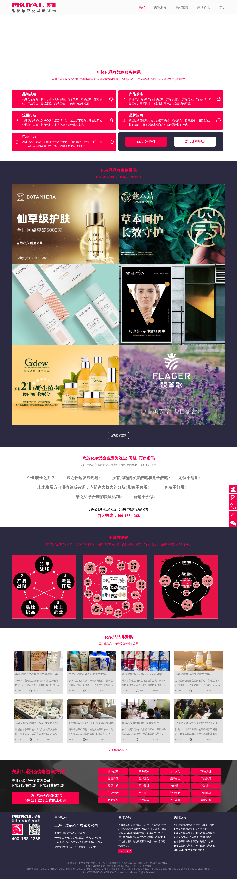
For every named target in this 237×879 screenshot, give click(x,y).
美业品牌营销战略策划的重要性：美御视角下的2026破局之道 (51, 674)
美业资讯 (203, 7)
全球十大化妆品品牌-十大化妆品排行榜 (194, 824)
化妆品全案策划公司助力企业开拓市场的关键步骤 (204, 723)
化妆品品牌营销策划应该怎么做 (190, 829)
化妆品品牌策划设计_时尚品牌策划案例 (194, 833)
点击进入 (126, 851)
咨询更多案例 (119, 435)
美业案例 (182, 7)
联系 (222, 7)
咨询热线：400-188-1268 (118, 515)
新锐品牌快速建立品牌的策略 (192, 674)
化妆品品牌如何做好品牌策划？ (140, 723)
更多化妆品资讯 (118, 749)
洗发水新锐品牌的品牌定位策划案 (142, 674)
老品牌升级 (195, 141)
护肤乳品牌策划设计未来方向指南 (89, 674)
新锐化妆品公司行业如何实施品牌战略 (91, 723)
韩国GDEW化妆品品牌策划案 (189, 849)
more (49, 690)
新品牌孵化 (146, 141)
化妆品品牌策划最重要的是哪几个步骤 (194, 841)
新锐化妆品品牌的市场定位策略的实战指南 (40, 723)
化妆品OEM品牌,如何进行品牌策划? (192, 837)
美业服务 (160, 7)
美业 (142, 7)
